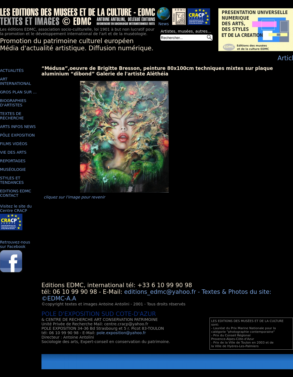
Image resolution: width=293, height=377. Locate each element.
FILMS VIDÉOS (13, 144)
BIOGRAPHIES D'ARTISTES (13, 102)
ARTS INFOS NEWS (18, 126)
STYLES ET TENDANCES (12, 180)
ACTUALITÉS (12, 70)
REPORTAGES (12, 161)
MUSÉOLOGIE (13, 169)
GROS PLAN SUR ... (18, 92)
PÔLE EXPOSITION (17, 135)
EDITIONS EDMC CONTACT (15, 193)
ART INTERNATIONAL (15, 81)
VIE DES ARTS (13, 152)
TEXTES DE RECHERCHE (12, 115)
